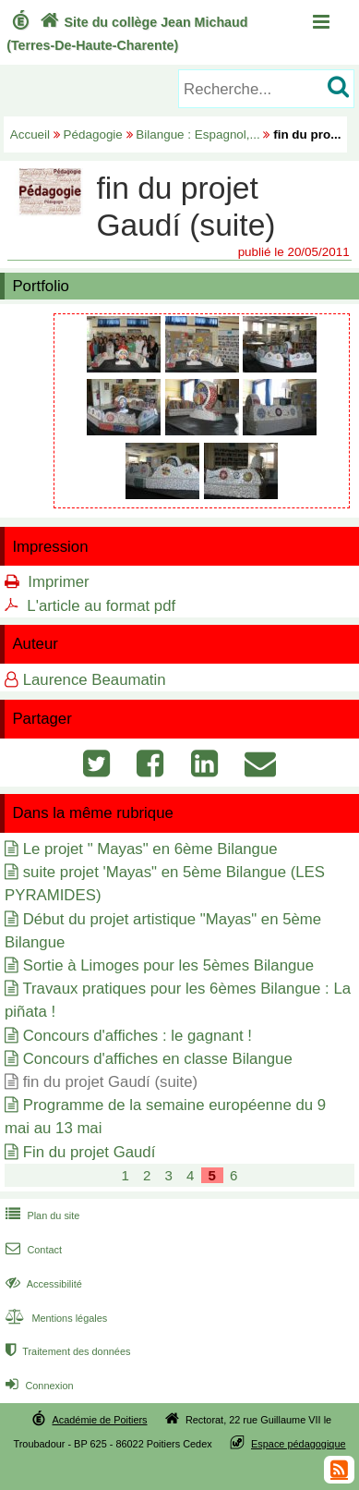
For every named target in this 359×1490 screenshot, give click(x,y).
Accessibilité (42, 1283)
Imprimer (58, 582)
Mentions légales (54, 1318)
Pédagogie (93, 134)
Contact (32, 1249)
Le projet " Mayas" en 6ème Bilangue (150, 849)
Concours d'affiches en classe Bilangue (158, 1059)
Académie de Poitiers (99, 1419)
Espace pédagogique (298, 1443)
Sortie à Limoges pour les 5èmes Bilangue (168, 965)
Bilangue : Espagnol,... (197, 134)
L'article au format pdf (101, 606)
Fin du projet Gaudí (89, 1152)
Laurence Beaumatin (94, 680)
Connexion (37, 1385)
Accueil (30, 134)
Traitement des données (66, 1351)
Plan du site (40, 1215)
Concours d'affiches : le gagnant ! (137, 1035)
